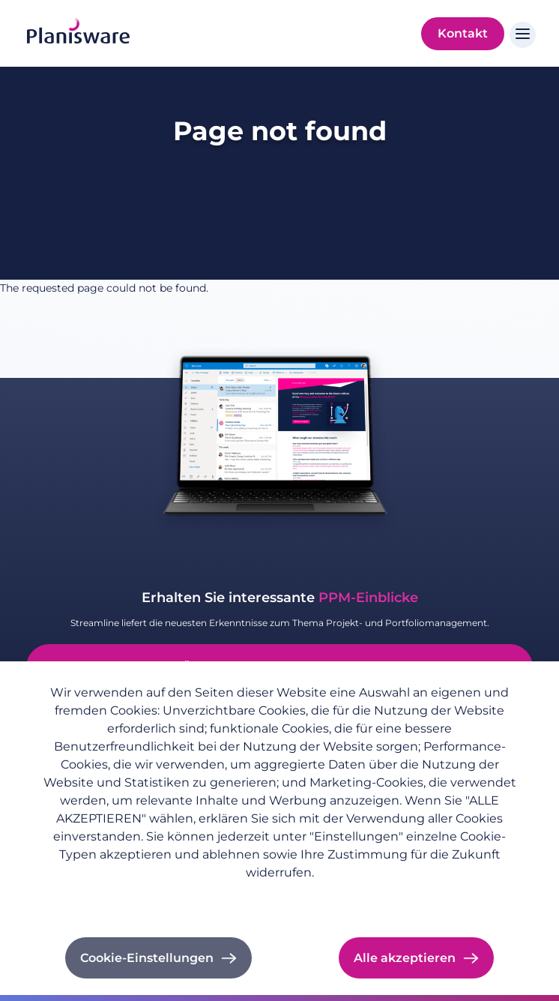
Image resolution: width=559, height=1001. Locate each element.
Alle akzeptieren (405, 958)
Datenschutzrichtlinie (94, 897)
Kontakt (463, 33)
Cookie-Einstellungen (147, 958)
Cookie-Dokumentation (303, 897)
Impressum (196, 897)
